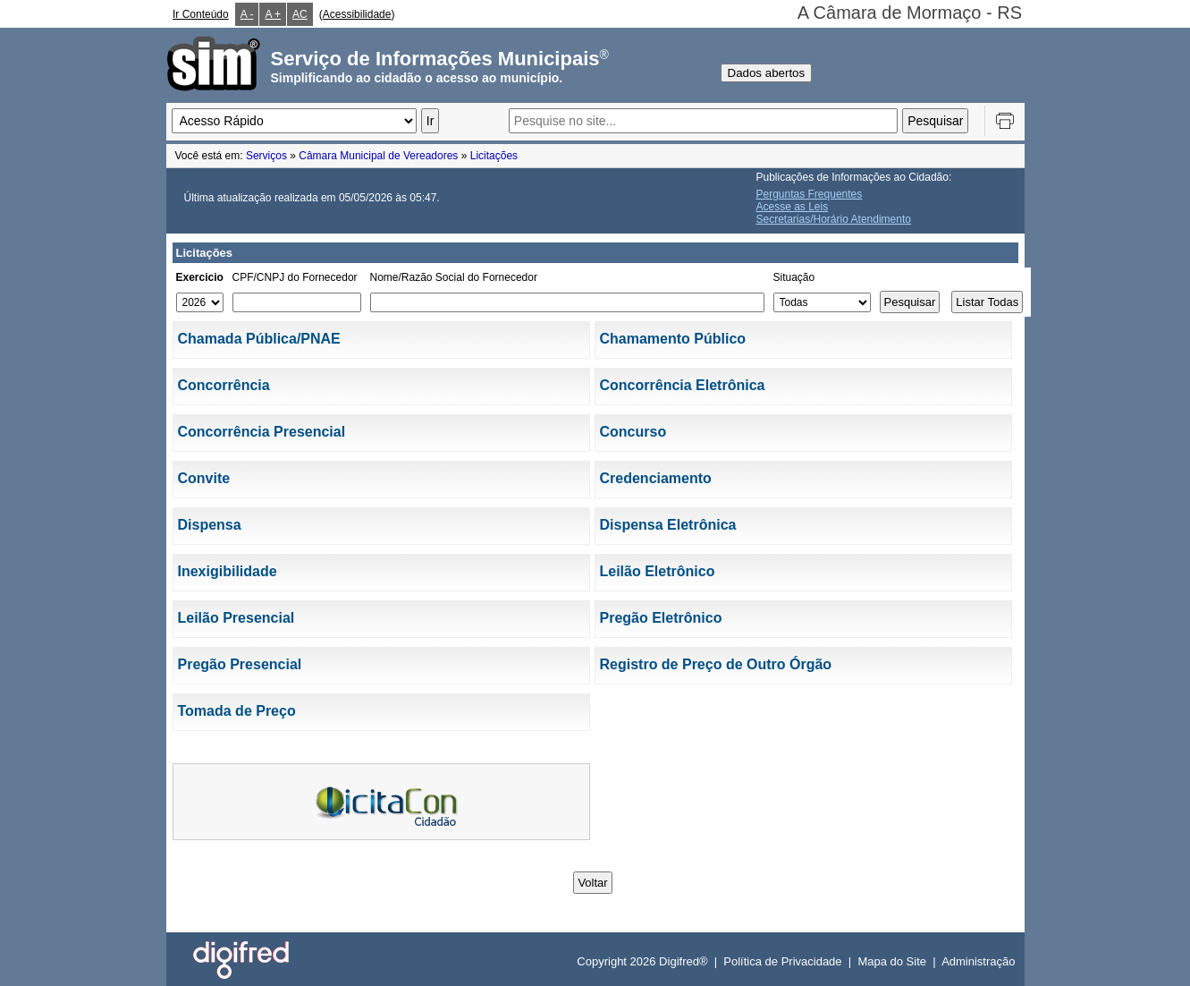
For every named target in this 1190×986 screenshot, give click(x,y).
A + (273, 14)
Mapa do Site (891, 961)
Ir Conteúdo (201, 14)
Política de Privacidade (782, 961)
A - (247, 14)
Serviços (266, 155)
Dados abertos (767, 73)
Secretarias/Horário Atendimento (833, 219)
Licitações (494, 155)
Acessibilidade (357, 14)
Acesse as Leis (792, 206)
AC (300, 14)
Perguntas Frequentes (809, 194)
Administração (978, 961)
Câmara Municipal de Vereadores (378, 155)
